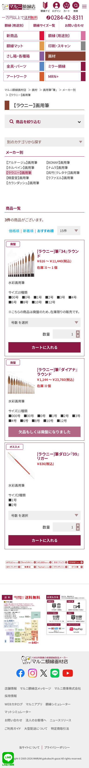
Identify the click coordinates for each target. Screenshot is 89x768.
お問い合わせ (74, 25)
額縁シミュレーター (58, 704)
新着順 (28, 230)
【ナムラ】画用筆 (57, 167)
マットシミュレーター (18, 712)
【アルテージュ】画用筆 (21, 162)
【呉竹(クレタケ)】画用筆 (63, 172)
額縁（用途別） (14, 25)
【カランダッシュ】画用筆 (22, 182)
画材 (34, 90)
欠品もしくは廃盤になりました (45, 431)
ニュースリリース (60, 720)
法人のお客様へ (36, 720)
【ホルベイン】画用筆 (20, 167)
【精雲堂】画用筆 (17, 177)
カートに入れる (45, 347)
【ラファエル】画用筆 (59, 177)
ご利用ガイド (13, 728)
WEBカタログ (14, 704)
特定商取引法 (60, 728)
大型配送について (36, 728)
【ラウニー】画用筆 (18, 172)
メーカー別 (69, 90)
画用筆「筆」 (50, 90)
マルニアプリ (34, 704)
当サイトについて (29, 747)
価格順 (14, 230)
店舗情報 (11, 688)
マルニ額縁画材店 (15, 90)
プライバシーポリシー (57, 747)
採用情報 (11, 696)
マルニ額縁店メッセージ (35, 688)
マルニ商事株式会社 (67, 688)
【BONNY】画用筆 (58, 162)
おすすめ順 (45, 230)
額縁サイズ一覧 (44, 25)
